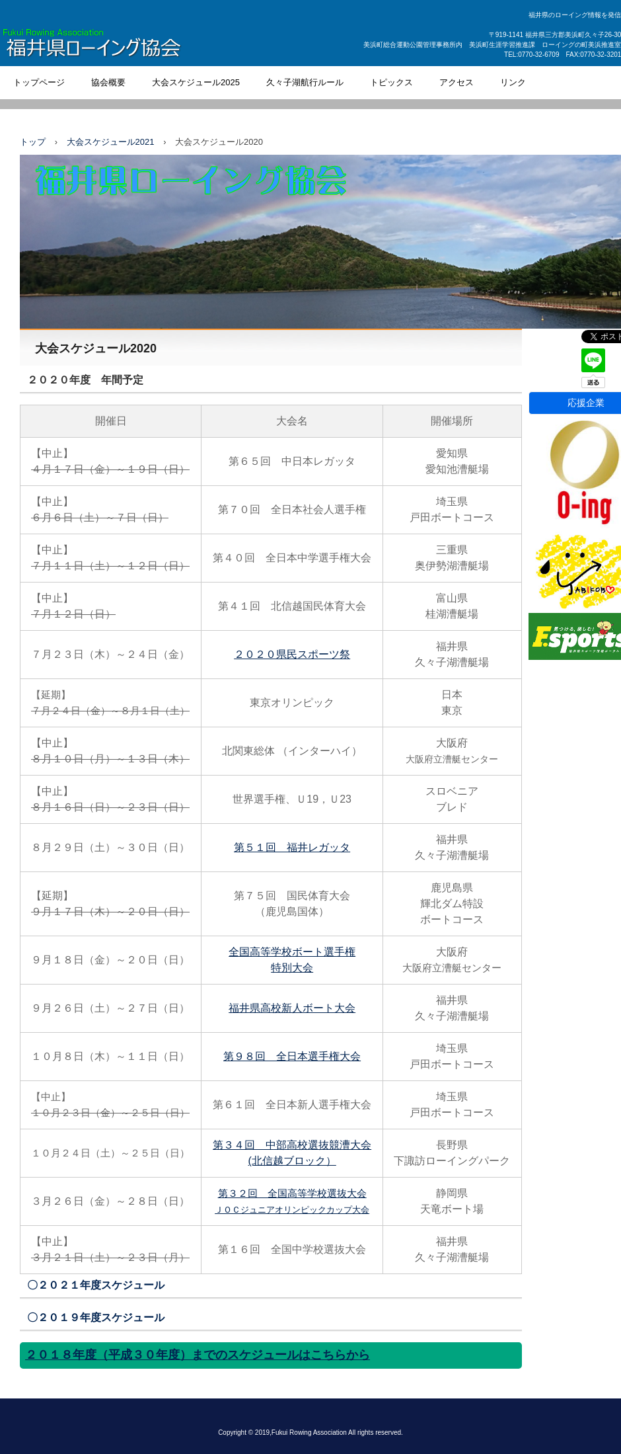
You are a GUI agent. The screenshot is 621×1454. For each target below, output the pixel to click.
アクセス (456, 82)
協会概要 (108, 82)
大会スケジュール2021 (111, 142)
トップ (33, 142)
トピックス (391, 82)
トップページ (39, 82)
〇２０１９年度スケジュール (95, 1317)
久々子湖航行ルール (305, 82)
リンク (513, 82)
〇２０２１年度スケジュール (95, 1285)
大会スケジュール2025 (196, 82)
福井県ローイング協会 (123, 45)
